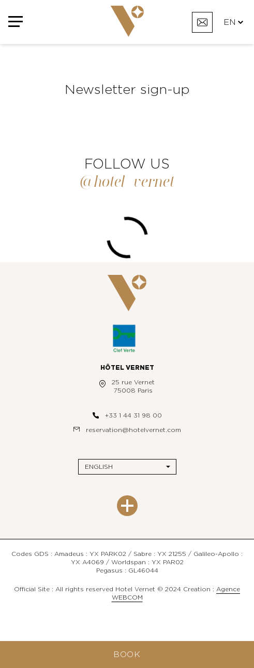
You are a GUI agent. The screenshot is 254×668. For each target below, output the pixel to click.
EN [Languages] (233, 22)
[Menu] (15, 22)
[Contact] (202, 22)
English (99, 467)
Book (127, 654)
